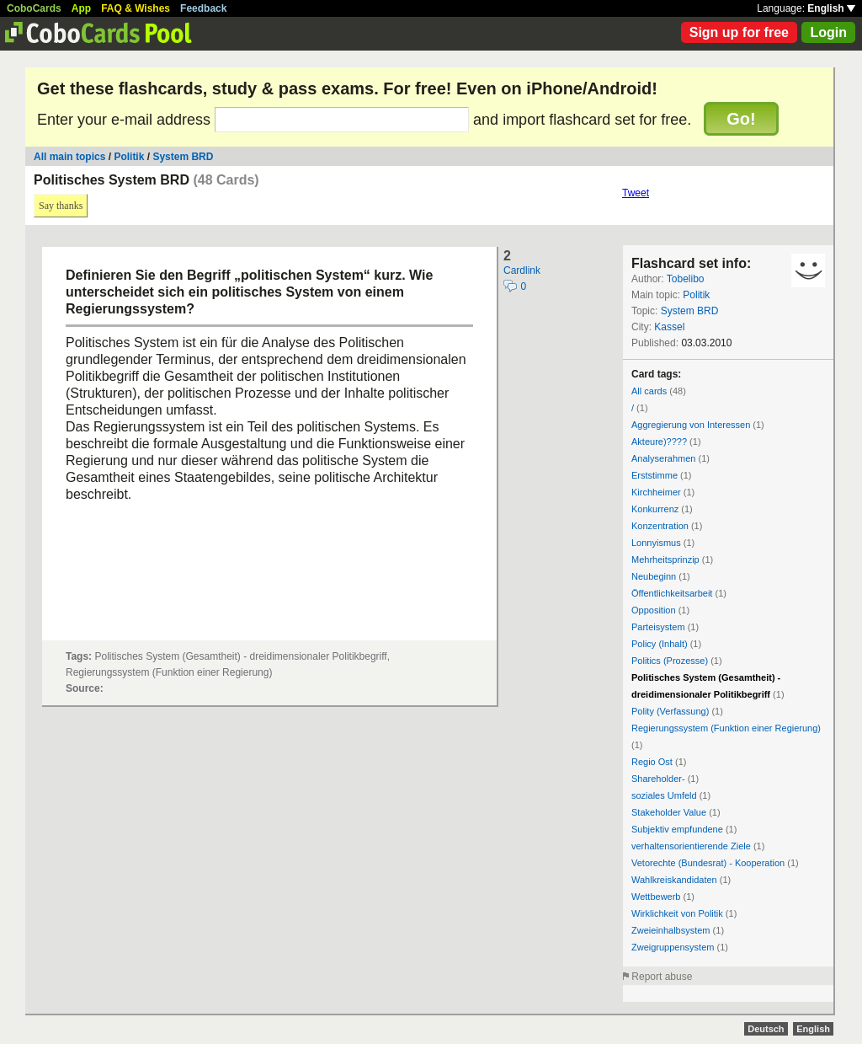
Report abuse (661, 976)
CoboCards (34, 8)
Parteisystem (658, 627)
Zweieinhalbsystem (670, 930)
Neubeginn (653, 576)
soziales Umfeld (664, 795)
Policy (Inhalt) (659, 644)
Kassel (669, 327)
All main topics (69, 157)
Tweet (635, 193)
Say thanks (60, 205)
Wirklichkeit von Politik (677, 913)
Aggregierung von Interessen (690, 425)
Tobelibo (686, 279)
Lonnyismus (656, 543)
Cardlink (521, 270)
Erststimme (654, 475)
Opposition (653, 610)
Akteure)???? (659, 441)
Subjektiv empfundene (677, 829)
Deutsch (766, 1029)
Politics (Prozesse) (669, 661)
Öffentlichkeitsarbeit (671, 593)
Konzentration (660, 526)
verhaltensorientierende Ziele (691, 846)
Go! (740, 119)
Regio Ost (652, 762)
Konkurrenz (654, 509)
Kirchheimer (656, 492)
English (831, 8)
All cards (649, 391)
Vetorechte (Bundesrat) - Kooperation (708, 863)
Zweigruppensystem (672, 947)
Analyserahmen (663, 458)
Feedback (203, 8)
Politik (129, 157)
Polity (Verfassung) (670, 711)
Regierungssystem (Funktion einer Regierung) (726, 728)
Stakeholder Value (668, 812)
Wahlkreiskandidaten (674, 880)
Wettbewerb (656, 896)
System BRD (182, 157)
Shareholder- (658, 779)
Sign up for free (739, 32)
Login (828, 32)
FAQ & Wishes (135, 8)
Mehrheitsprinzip (665, 559)
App (81, 8)
